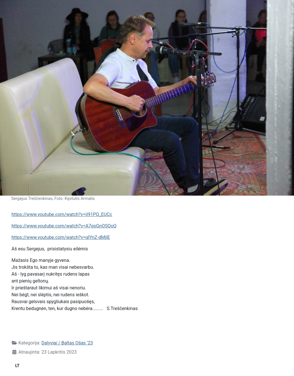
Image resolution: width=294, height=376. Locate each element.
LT (17, 365)
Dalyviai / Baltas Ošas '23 (67, 343)
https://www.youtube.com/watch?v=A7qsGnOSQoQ (64, 226)
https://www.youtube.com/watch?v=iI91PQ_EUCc (61, 214)
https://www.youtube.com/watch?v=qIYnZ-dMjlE (60, 237)
